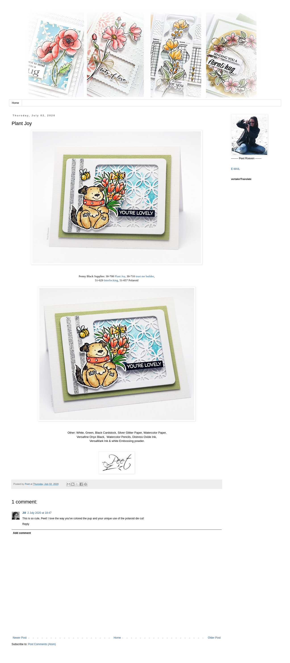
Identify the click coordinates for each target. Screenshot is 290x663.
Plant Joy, (120, 276)
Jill (24, 512)
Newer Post (20, 637)
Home (15, 102)
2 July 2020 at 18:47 (39, 512)
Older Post (214, 637)
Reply (25, 524)
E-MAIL (235, 169)
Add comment (22, 533)
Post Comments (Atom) (42, 644)
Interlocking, (111, 280)
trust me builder (145, 276)
